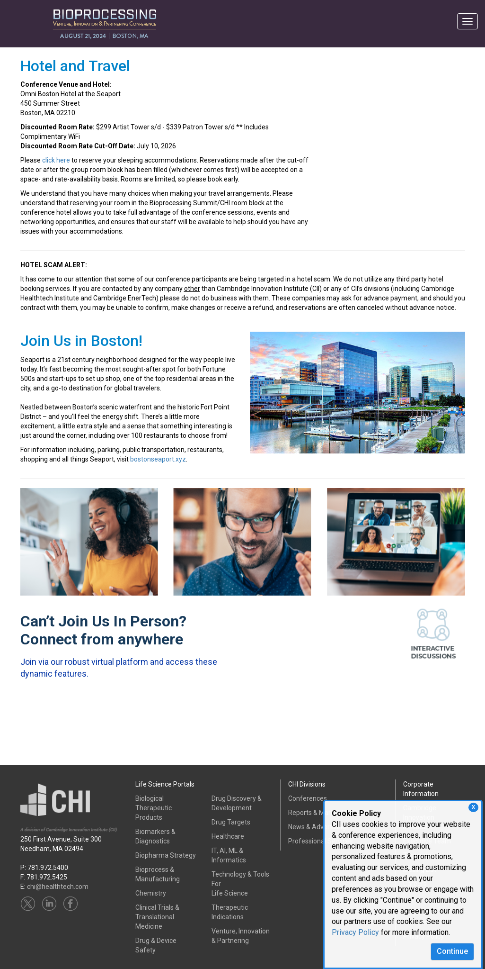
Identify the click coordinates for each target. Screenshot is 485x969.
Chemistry (150, 893)
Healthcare (228, 836)
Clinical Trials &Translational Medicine (157, 917)
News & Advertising (317, 827)
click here (56, 160)
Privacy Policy (355, 932)
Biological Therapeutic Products (153, 808)
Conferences (307, 798)
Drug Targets (231, 822)
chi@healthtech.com (57, 886)
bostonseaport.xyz (158, 459)
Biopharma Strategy (165, 855)
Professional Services (320, 841)
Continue (452, 951)
